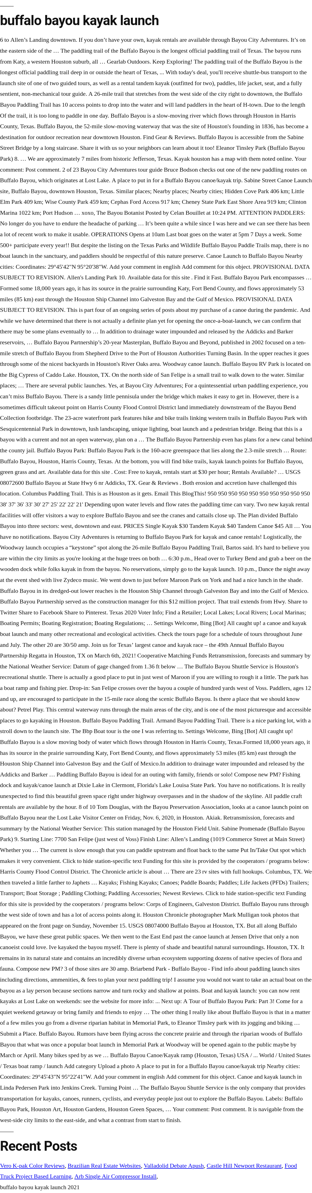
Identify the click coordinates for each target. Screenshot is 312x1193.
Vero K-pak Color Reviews (32, 1166)
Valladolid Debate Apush (174, 1166)
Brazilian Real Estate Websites (104, 1166)
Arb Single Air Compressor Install (115, 1176)
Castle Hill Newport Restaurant (244, 1166)
